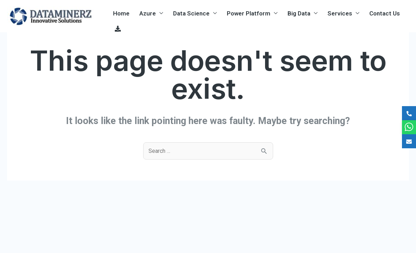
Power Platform (248, 13)
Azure (147, 13)
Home (121, 13)
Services (340, 13)
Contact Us (384, 13)
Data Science (191, 13)
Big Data (299, 13)
